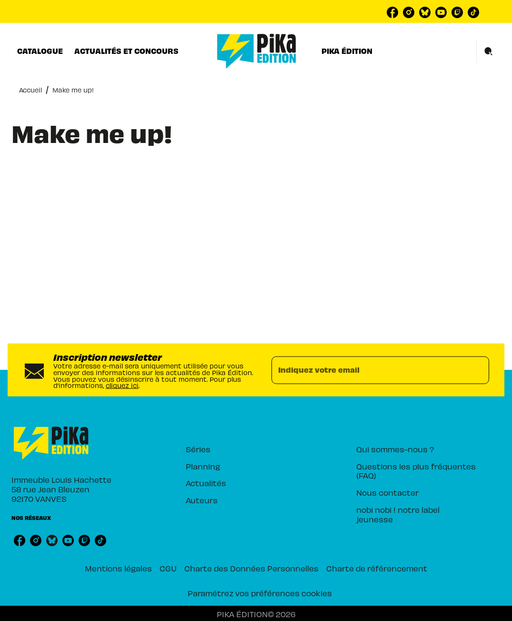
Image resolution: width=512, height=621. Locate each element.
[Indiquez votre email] (368, 370)
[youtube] (441, 12)
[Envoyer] (477, 369)
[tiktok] (473, 12)
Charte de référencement (376, 568)
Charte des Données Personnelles (251, 568)
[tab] (40, 51)
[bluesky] (425, 12)
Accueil (30, 90)
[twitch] (457, 12)
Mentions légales (118, 568)
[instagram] (409, 12)
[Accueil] (257, 51)
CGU (168, 568)
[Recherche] (489, 51)
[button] (246, 449)
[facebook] (392, 12)
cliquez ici (122, 385)
